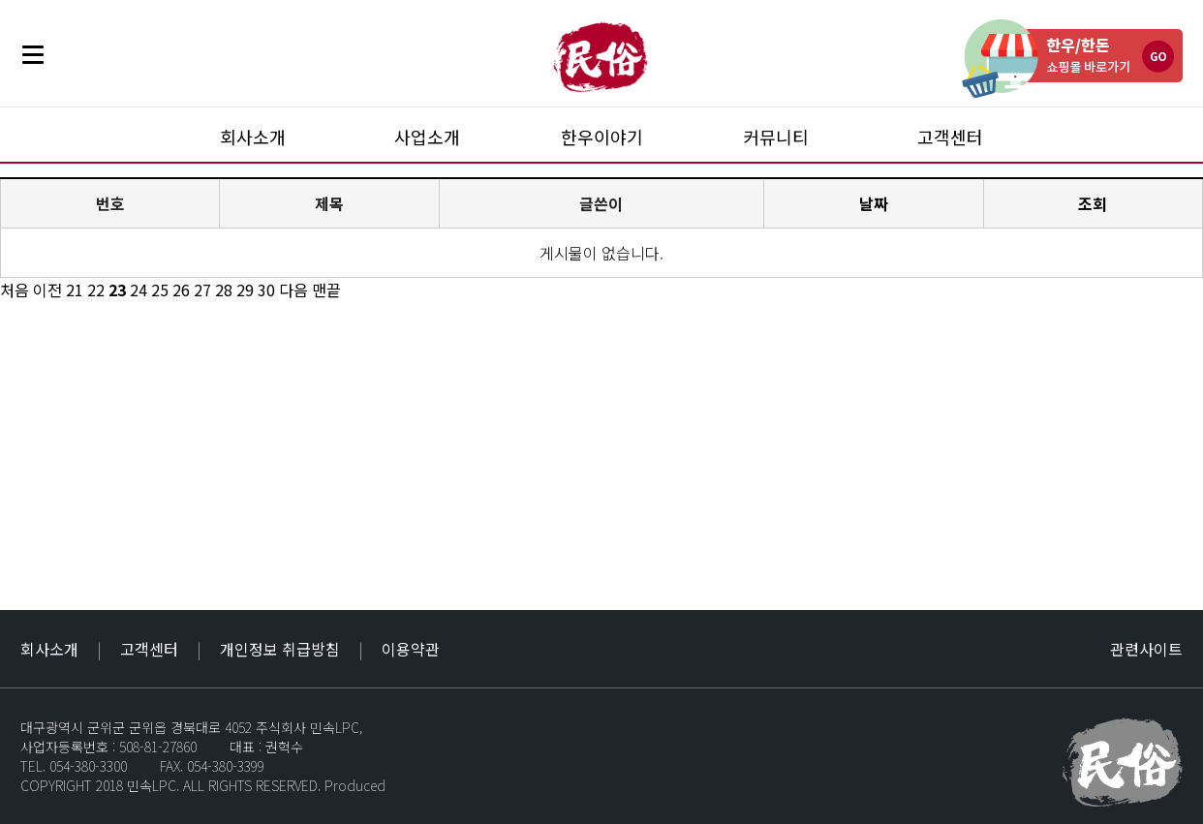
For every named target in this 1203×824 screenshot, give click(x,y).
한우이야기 (602, 136)
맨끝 (326, 289)
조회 (1092, 203)
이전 (47, 289)
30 (266, 289)
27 (202, 289)
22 (96, 289)
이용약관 (411, 648)
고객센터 (950, 136)
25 (160, 289)
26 (181, 289)
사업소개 (427, 136)
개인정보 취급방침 (280, 648)
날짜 (873, 203)
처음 (14, 289)
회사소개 (253, 136)
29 (245, 289)
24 (138, 289)
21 (74, 289)
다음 (293, 289)
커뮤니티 (776, 136)
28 (223, 289)
